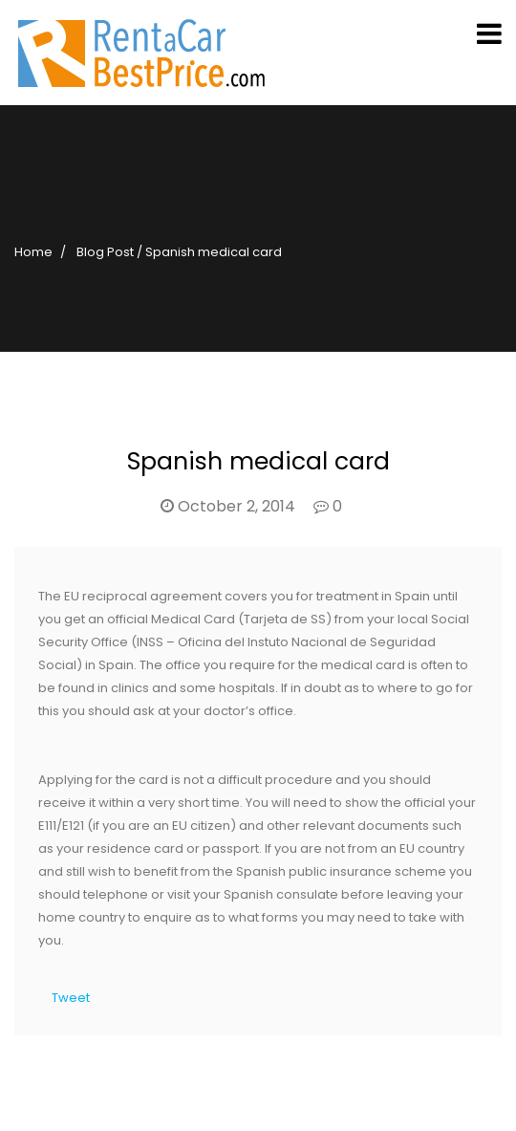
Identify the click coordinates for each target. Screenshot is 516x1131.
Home (33, 252)
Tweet (71, 998)
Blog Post (105, 252)
